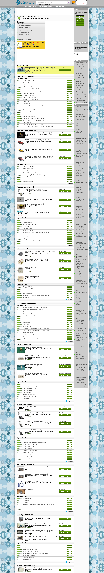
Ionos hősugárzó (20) (80, 100)
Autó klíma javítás (29, 489)
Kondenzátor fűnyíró (23, 34)
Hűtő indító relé (22, 29)
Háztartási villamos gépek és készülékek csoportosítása (35, 120)
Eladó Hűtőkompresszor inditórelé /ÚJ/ (35, 204)
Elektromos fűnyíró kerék (81, 344)
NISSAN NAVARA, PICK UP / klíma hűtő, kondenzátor (39, 530)
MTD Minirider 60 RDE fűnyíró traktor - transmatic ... (39, 156)
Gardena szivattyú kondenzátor (80, 163)
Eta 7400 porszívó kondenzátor (80, 179)
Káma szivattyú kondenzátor (79, 169)
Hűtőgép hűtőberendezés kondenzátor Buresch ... (37, 523)
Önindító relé (26, 297)
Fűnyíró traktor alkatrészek (29, 166)
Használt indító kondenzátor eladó (31, 82)
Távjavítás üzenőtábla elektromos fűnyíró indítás (34, 91)
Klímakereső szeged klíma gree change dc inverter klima (36, 328)
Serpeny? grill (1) (80, 69)
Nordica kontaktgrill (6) (81, 62)
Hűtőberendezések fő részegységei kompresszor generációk (36, 232)
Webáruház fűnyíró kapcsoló (29, 394)
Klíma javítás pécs (27, 506)
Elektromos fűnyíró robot (81, 337)
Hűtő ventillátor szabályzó (29, 293)
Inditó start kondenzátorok (29, 116)
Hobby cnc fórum (27, 326)
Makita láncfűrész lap (81, 373)
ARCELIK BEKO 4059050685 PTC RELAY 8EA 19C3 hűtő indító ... (40, 252)
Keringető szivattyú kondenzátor (80, 159)
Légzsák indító (26, 103)
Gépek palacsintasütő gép (81, 356)
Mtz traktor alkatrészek (28, 168)
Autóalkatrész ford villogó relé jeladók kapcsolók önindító (36, 295)
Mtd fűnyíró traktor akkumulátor (80, 300)
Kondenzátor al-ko (27, 454)
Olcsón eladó (26, 336)
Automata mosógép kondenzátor (80, 186)
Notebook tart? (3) (80, 83)
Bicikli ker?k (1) (79, 85)
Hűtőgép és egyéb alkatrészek (30, 555)
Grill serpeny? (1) (80, 64)
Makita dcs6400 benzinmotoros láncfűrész (81, 324)
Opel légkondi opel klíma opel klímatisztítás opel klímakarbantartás (38, 504)
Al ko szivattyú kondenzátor (79, 156)
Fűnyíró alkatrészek (27, 390)
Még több (70, 183)
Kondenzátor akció (27, 107)
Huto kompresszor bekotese (29, 320)
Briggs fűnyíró (26, 398)
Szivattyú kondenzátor (81, 145)
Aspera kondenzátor (27, 114)
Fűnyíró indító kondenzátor (29, 6)
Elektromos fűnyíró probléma (29, 97)
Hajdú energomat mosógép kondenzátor (81, 223)
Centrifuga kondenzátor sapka (30, 450)
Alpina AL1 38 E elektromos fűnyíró (34, 429)
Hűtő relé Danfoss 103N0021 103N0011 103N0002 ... (38, 259)
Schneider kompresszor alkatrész (30, 316)
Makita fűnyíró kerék (80, 247)
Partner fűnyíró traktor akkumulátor (81, 314)
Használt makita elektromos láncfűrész (81, 232)
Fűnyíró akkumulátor (80, 295)
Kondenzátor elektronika (28, 112)
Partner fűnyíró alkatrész (28, 458)
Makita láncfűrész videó (81, 384)
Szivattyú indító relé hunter (29, 289)
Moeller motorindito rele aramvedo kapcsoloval (34, 241)
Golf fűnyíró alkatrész (81, 349)
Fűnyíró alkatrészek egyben (29, 388)
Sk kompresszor (26, 238)
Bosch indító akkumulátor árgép (30, 99)
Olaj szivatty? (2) (80, 92)
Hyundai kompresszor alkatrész (30, 318)
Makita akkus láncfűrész (81, 386)
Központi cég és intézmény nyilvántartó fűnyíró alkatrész (36, 386)
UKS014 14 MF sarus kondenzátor (33, 355)
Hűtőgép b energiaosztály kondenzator (32, 545)
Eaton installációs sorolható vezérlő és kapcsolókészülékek (36, 330)
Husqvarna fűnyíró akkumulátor (80, 307)
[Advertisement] (43, 11)
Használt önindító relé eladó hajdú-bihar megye (34, 172)
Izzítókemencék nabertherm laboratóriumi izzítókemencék (36, 334)
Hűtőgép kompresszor (28, 230)
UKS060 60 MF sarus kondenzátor (33, 373)
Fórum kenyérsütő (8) (81, 96)
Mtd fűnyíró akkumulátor (29, 95)
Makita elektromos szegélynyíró (80, 270)
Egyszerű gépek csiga (81, 358)
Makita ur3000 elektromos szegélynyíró (81, 281)
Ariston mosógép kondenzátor (79, 210)
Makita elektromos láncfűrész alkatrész (80, 227)
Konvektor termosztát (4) (81, 102)
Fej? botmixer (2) (80, 77)
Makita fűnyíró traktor (81, 245)
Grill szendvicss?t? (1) (81, 87)
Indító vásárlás (26, 101)
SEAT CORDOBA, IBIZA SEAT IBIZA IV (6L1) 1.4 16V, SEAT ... (41, 537)
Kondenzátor (23, 16)
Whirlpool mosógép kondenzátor (80, 200)
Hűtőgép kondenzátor (23, 37)
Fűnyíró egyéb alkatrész (28, 93)
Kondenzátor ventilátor (81, 147)
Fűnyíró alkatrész (27, 170)
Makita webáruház (27, 122)
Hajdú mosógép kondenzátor (79, 166)
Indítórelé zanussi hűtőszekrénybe (31, 339)
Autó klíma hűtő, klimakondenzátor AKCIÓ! (36, 467)
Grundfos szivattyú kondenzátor (80, 203)
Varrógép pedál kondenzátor (79, 190)
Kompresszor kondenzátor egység (33, 567)
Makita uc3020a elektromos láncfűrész (81, 242)
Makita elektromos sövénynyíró (80, 267)
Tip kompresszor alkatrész (29, 313)
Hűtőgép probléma (27, 559)
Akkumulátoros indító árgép (29, 234)
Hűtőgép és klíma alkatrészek (29, 547)
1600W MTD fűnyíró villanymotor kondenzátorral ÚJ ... (39, 406)
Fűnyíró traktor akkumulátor (79, 304)
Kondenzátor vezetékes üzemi (30, 444)
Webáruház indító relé (28, 222)
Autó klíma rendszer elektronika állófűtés (35, 481)
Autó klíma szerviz (27, 500)
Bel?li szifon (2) (79, 79)
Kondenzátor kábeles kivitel (29, 109)
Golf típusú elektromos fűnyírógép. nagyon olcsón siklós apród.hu (38, 126)
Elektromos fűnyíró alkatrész (29, 86)
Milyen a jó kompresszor (28, 236)
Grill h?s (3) (78, 81)
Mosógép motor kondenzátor (79, 132)
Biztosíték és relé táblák (28, 243)
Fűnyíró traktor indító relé (45, 6)
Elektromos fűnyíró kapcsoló (29, 396)
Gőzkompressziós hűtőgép (29, 557)
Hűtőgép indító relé (27, 286)
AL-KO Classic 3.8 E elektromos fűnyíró (35, 413)
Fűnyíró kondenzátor (23, 32)
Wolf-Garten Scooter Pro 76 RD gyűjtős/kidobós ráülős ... (39, 139)
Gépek (18, 6)
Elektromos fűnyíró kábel (81, 347)
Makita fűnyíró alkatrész (81, 229)
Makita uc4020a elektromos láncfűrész (81, 141)
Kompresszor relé (29, 198)
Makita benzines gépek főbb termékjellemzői (33, 118)
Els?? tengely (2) (79, 71)
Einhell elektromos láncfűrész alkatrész (80, 370)
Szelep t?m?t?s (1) (80, 89)
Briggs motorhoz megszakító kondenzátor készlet (34, 442)
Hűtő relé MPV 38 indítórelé (32, 267)
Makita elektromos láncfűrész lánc (80, 239)
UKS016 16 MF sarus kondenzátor (33, 347)
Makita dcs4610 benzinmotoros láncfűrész (81, 331)
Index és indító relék (27, 228)
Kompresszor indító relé (60, 6)
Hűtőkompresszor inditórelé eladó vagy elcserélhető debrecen (37, 307)
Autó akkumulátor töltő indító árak (31, 89)
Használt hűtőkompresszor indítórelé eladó (33, 309)
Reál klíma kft (26, 508)
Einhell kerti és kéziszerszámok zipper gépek (33, 124)
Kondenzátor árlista (27, 448)
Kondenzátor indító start (28, 80)
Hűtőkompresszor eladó (28, 311)
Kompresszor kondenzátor (24, 39)
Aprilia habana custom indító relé (30, 224)
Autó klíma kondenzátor (24, 36)
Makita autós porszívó (81, 375)
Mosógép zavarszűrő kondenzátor (80, 196)
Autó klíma (25, 502)
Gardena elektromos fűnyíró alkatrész (80, 277)
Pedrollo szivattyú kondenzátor (80, 217)
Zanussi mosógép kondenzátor (80, 207)
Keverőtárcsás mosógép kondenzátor (81, 183)
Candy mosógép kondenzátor (79, 193)
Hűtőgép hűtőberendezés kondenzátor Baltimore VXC (38, 517)
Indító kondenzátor (27, 84)
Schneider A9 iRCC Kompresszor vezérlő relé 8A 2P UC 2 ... (40, 211)
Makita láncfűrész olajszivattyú (80, 380)
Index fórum (26, 324)
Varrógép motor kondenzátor (79, 135)
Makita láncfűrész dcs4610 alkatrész (80, 321)
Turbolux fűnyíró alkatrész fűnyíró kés (32, 384)
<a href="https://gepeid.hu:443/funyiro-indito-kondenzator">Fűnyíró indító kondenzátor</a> (81, 56)
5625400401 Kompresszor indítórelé (34, 189)
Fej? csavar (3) (79, 73)
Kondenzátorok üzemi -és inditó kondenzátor (33, 105)
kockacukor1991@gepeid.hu (28, 44)
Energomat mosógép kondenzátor (80, 173)
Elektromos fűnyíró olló (81, 342)
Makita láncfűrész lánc (81, 382)
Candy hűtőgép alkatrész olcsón (30, 549)
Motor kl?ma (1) (79, 75)
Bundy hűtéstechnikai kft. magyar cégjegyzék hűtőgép (35, 553)
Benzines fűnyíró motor (81, 367)
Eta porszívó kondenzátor (81, 153)
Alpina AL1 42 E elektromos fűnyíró (34, 421)
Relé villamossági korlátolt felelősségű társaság (34, 174)
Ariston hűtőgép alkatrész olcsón (30, 551)
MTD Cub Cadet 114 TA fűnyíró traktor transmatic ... (38, 148)
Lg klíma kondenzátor (81, 138)
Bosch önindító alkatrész (28, 179)
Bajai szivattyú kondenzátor (79, 176)
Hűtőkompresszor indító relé (25, 30)
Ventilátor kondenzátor (81, 143)
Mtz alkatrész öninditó (28, 181)
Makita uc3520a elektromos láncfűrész (81, 236)
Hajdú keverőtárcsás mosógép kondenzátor (81, 220)
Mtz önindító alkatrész (28, 177)
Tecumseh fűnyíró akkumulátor (80, 311)
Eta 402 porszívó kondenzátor (79, 150)
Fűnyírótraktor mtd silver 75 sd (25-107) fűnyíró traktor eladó (40, 67)
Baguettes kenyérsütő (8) (81, 98)
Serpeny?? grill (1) (80, 66)
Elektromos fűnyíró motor (82, 287)
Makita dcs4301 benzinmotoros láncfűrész (81, 327)
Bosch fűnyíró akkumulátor (79, 274)
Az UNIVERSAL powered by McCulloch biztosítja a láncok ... (40, 133)
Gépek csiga (78, 354)
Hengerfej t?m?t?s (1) (81, 94)
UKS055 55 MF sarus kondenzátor (33, 364)
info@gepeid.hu (20, 47)
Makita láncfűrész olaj (81, 377)
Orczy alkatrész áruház (28, 332)
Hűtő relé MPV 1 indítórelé (32, 276)
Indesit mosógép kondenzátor (79, 213)
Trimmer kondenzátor (28, 452)
